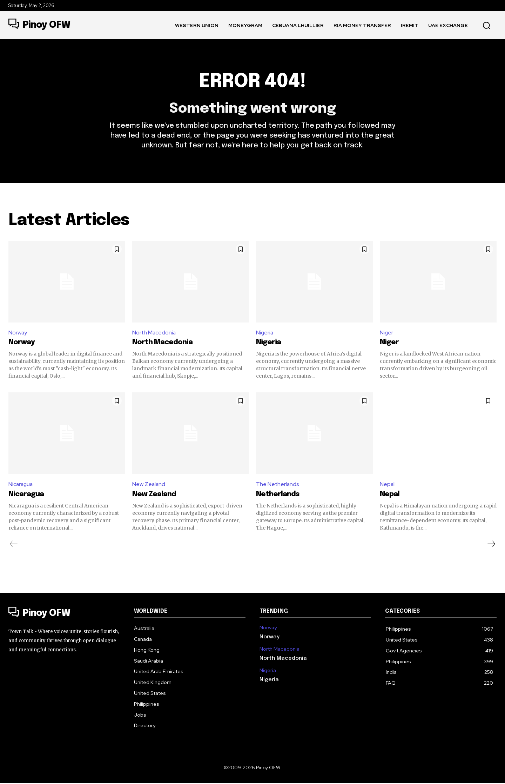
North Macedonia (154, 333)
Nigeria (265, 333)
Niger (386, 333)
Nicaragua (21, 485)
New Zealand (149, 485)
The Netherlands (278, 485)
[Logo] (39, 25)
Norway (17, 333)
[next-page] (491, 544)
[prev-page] (13, 544)
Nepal (387, 485)
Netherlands (277, 495)
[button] (486, 25)
